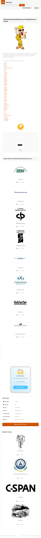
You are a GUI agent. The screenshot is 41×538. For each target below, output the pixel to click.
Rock (5, 110)
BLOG (37, 8)
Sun (5, 71)
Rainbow (6, 87)
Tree (5, 69)
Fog (5, 99)
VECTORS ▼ (27, 8)
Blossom (6, 108)
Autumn (5, 81)
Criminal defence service (20, 223)
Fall (5, 95)
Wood (5, 77)
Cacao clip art (20, 450)
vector (9, 2)
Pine (5, 101)
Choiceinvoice (20, 267)
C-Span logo (20, 497)
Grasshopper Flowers (8, 67)
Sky (5, 91)
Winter (5, 82)
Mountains (6, 118)
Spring (5, 79)
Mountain (6, 120)
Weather (6, 100)
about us (23, 535)
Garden (5, 94)
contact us (28, 535)
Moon (5, 98)
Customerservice (20, 201)
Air (4, 111)
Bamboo (6, 114)
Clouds (5, 74)
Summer (6, 72)
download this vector (20, 424)
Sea (5, 86)
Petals (5, 96)
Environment (6, 105)
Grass (5, 76)
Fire (5, 85)
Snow (5, 66)
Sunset (5, 103)
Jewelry (5, 104)
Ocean (5, 109)
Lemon (5, 116)
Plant (5, 75)
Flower (5, 64)
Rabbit (5, 89)
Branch (5, 92)
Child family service (20, 289)
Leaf (5, 70)
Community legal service (20, 245)
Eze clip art (20, 520)
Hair (18, 419)
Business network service (20, 334)
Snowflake (6, 119)
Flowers (5, 62)
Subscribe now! (20, 387)
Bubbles (5, 84)
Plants (5, 80)
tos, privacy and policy (35, 535)
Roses (5, 106)
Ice (4, 113)
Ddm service (20, 179)
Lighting (5, 90)
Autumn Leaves (7, 115)
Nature (19, 60)
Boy (15, 419)
